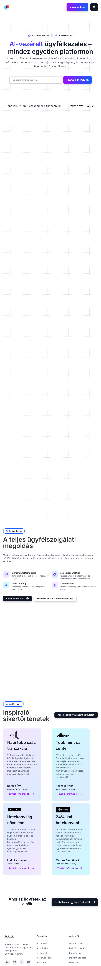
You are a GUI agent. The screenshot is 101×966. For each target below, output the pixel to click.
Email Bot (41, 962)
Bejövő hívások (76, 948)
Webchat (73, 962)
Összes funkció (76, 943)
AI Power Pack (44, 957)
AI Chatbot (42, 943)
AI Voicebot (43, 948)
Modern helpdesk (77, 957)
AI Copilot (42, 953)
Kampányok (75, 953)
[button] (94, 7)
